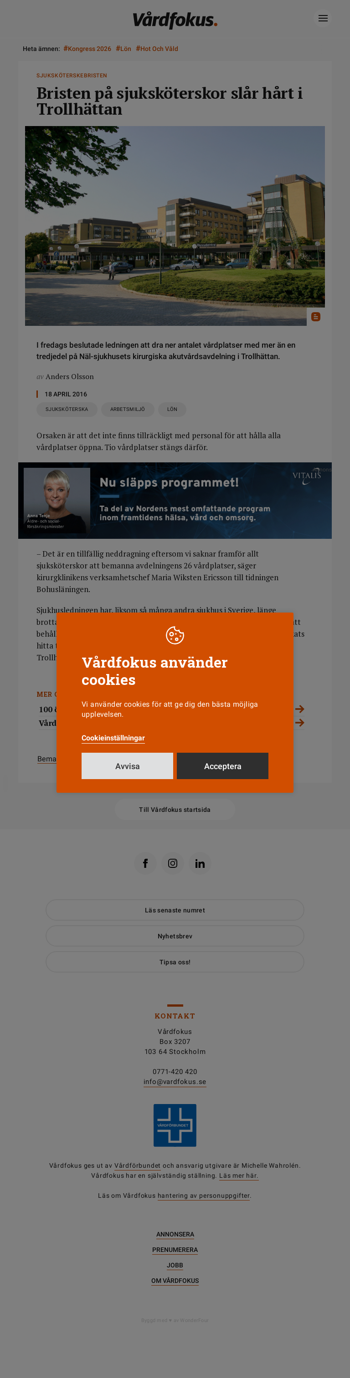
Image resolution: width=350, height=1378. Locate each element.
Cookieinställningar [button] (113, 738)
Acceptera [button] (223, 766)
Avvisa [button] (127, 766)
